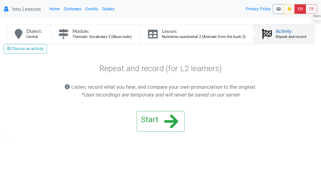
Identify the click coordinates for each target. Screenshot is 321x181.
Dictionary (72, 9)
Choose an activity (25, 48)
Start (159, 121)
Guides (108, 9)
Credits (91, 9)
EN (300, 9)
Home (54, 9)
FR (311, 9)
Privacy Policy (258, 9)
